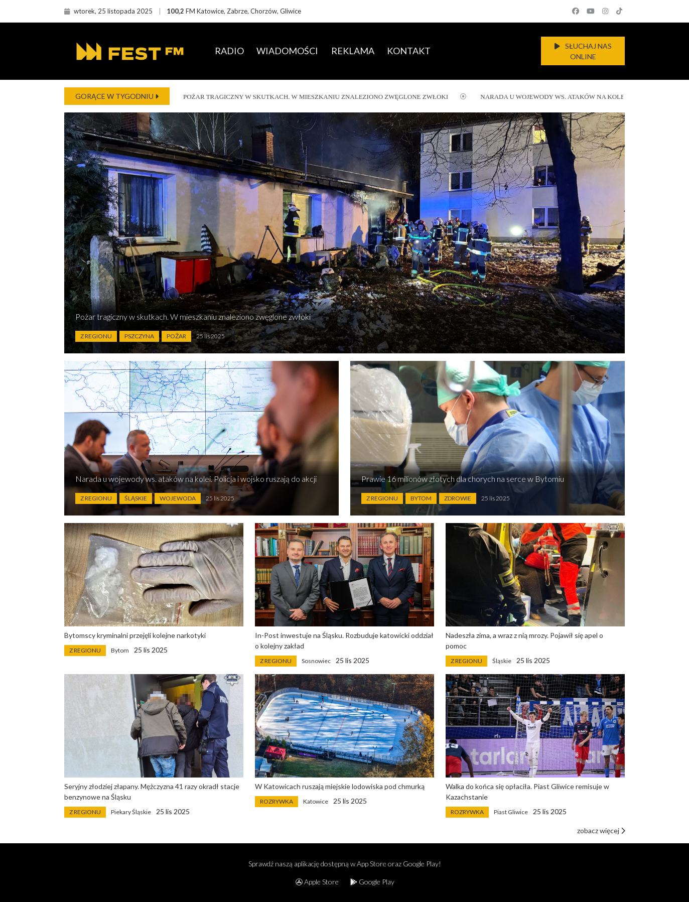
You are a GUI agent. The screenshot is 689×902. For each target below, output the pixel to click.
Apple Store (317, 881)
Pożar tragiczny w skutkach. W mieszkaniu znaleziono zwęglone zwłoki (308, 96)
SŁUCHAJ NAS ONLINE (583, 51)
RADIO (229, 50)
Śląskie (135, 498)
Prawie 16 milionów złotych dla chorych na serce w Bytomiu (462, 478)
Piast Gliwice (511, 812)
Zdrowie (457, 498)
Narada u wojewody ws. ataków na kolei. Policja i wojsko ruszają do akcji (196, 478)
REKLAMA (352, 50)
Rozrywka (276, 801)
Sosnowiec (316, 661)
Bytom (421, 498)
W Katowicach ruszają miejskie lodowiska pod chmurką (340, 786)
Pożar (176, 336)
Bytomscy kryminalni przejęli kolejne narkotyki (135, 635)
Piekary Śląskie (131, 812)
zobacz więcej (601, 830)
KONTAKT (409, 50)
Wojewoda (178, 498)
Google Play (372, 881)
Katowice (315, 801)
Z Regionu (96, 336)
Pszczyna (139, 336)
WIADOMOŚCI (287, 50)
